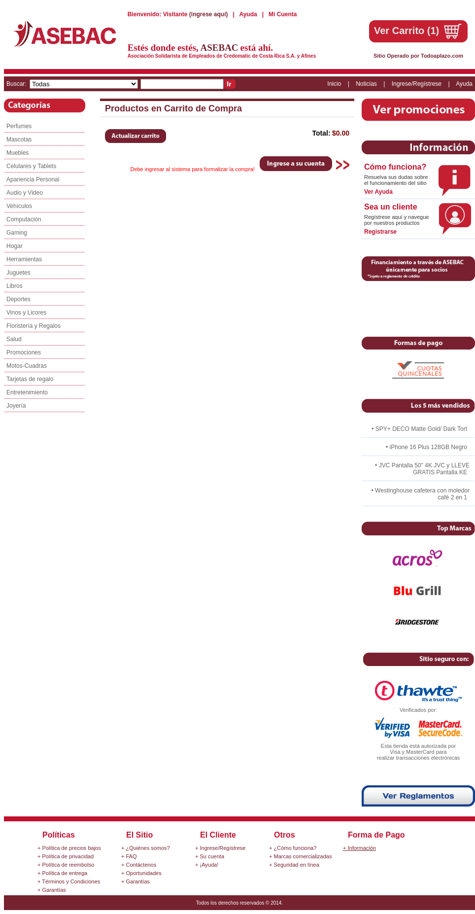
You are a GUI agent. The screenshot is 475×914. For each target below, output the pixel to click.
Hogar (14, 246)
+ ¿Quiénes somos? (145, 848)
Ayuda (249, 14)
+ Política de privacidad (65, 856)
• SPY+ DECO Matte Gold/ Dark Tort (419, 428)
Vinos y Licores (26, 312)
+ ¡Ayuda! (206, 865)
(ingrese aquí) (209, 14)
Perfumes (19, 126)
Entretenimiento (27, 392)
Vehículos (19, 206)
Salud (14, 339)
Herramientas (24, 259)
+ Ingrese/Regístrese (220, 848)
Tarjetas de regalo (29, 379)
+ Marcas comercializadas (300, 856)
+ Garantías (51, 890)
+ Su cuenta (209, 856)
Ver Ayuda (378, 191)
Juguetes (18, 272)
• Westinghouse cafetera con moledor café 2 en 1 (421, 494)
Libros (14, 285)
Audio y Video (24, 192)
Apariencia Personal (32, 179)
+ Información (359, 848)
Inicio (334, 83)
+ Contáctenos (138, 865)
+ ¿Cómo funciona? (292, 848)
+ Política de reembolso (65, 865)
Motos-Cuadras (26, 365)
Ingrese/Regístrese (416, 83)
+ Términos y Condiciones (68, 881)
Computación (23, 219)
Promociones (23, 352)
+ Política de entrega (62, 873)
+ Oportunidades (141, 873)
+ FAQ (129, 856)
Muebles (17, 152)
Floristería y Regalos (33, 325)
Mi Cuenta (283, 14)
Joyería (16, 405)
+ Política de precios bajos (69, 848)
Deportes (18, 299)
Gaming (16, 232)
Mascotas (19, 139)
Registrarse (380, 231)
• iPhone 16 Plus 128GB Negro (426, 447)
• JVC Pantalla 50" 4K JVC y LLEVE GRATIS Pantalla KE (422, 469)
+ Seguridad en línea (294, 865)
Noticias (366, 83)
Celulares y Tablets (31, 166)
